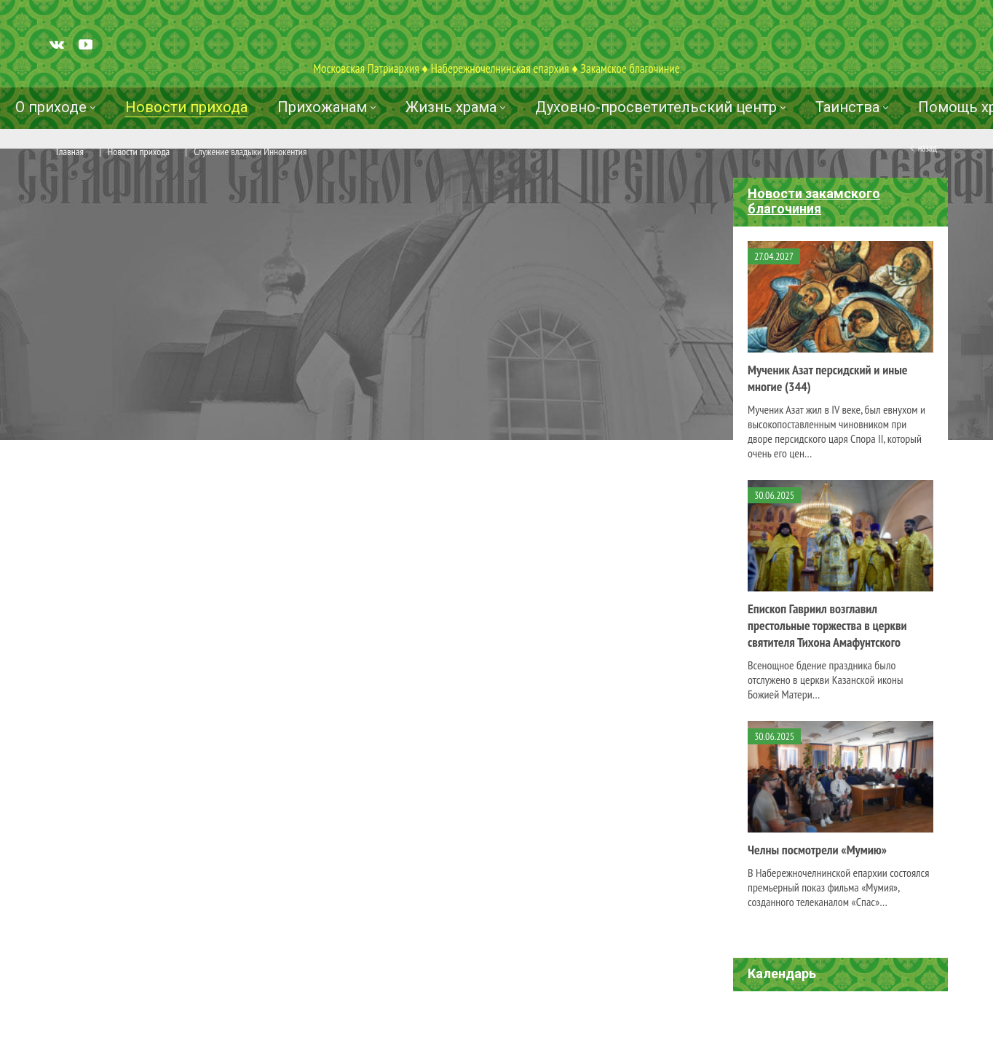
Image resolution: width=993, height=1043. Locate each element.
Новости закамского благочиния (814, 201)
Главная (70, 151)
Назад (927, 148)
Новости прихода (139, 151)
